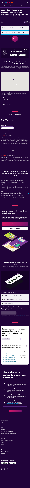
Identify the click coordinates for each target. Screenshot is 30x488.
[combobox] (4, 22)
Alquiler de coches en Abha (8, 355)
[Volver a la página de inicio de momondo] (9, 2)
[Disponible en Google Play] (13, 55)
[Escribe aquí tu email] (16, 303)
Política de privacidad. (5, 316)
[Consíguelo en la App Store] (12, 463)
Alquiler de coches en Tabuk (9, 359)
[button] (2, 2)
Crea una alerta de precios (12, 403)
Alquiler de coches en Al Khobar (9, 361)
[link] (15, 224)
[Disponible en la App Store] (22, 55)
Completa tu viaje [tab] (16, 338)
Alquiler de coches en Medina (9, 357)
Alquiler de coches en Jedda (9, 350)
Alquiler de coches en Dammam (9, 353)
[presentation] (22, 54)
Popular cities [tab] (6, 338)
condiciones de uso (21, 315)
